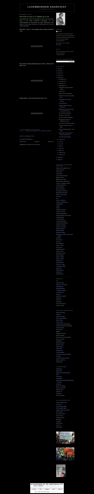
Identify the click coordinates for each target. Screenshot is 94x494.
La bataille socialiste (61, 290)
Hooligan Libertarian (61, 209)
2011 (59, 75)
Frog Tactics (59, 376)
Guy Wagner (59, 378)
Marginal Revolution (61, 333)
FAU (57, 198)
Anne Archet (59, 171)
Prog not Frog (59, 415)
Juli (60, 141)
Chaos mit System (60, 316)
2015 (59, 68)
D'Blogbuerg (59, 369)
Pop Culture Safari (60, 413)
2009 (59, 157)
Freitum (58, 207)
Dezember (61, 79)
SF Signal (58, 421)
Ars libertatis (59, 173)
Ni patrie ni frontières (61, 296)
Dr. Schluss (59, 404)
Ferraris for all (59, 322)
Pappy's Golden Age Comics (63, 410)
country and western (31, 130)
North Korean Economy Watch (63, 337)
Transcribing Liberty (61, 266)
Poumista (58, 299)
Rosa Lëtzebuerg (60, 395)
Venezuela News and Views (62, 358)
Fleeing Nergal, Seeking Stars (63, 324)
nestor (60, 31)
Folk (39, 130)
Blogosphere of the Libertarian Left (47, 487)
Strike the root (59, 260)
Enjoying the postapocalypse (63, 372)
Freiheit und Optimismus (62, 202)
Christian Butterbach (61, 185)
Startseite (37, 141)
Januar (61, 154)
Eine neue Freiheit (60, 189)
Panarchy (58, 241)
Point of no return (60, 339)
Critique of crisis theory (61, 284)
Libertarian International (62, 223)
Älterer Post (51, 141)
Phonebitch (59, 393)
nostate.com (59, 272)
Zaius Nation (59, 427)
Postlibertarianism (60, 249)
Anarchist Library (60, 170)
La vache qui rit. (60, 292)
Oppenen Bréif (59, 389)
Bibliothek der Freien (61, 179)
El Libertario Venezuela (61, 190)
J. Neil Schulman (60, 219)
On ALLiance (59, 239)
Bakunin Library (60, 177)
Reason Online (59, 251)
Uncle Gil (58, 425)
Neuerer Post (23, 141)
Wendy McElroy (60, 270)
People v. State (59, 245)
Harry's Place (59, 329)
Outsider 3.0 (59, 391)
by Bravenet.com (54, 491)
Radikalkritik (59, 341)
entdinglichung (59, 286)
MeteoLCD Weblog (60, 386)
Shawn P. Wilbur (60, 256)
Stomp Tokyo (59, 423)
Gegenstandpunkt (60, 288)
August (61, 139)
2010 (59, 77)
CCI (57, 281)
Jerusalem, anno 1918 (64, 115)
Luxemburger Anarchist (47, 7)
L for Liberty (59, 382)
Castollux (58, 314)
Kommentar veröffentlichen (26, 139)
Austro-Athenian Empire (62, 175)
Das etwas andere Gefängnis (66, 117)
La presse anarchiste (61, 221)
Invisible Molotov (60, 217)
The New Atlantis (60, 352)
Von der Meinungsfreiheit (65, 113)
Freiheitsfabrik (59, 204)
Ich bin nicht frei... (63, 103)
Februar (61, 152)
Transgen (58, 356)
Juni (60, 143)
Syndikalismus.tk (60, 262)
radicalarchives (59, 273)
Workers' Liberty (60, 305)
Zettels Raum (59, 362)
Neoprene (58, 294)
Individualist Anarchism (61, 213)
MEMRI (58, 331)
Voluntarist (58, 268)
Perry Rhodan (59, 412)
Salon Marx (59, 301)
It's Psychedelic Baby (61, 408)
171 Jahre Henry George (65, 136)
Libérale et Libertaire (61, 226)
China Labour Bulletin (61, 318)
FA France (58, 196)
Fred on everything (60, 200)
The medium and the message (63, 354)
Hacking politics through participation (65, 380)
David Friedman (60, 187)
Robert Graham (60, 255)
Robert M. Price (60, 344)
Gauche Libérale (60, 327)
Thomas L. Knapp (60, 264)
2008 (59, 159)
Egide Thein (59, 370)
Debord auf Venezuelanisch (65, 93)
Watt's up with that (60, 360)
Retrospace (59, 419)
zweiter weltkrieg (46, 130)
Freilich (58, 206)
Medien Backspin (60, 335)
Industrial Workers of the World (63, 215)
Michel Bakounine (60, 228)
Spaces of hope (60, 258)
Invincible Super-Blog (61, 406)
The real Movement (60, 303)
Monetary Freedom (60, 232)
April (60, 148)
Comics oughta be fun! (61, 402)
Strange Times (59, 350)
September (62, 85)
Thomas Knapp (50, 486)
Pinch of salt (59, 247)
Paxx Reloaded (59, 243)
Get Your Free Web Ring (42, 491)
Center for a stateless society (63, 183)
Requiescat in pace (60, 253)
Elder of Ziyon (59, 320)
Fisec (57, 374)
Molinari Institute (60, 230)
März (60, 150)
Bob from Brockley (60, 312)
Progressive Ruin (60, 417)
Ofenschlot (58, 298)
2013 (59, 70)
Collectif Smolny (60, 282)
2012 (59, 73)
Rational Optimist (60, 343)
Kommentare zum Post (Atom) (32, 144)
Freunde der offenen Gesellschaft (64, 325)
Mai (60, 146)
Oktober (61, 83)
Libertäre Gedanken (61, 225)
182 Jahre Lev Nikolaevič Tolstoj (66, 123)
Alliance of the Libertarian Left (63, 168)
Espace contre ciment (61, 194)
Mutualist (58, 238)
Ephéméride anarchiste (61, 192)
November (61, 81)
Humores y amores (60, 211)
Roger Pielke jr (59, 346)
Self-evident (59, 348)
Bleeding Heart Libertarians (62, 181)
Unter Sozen (62, 91)
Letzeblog (58, 384)
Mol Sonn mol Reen (61, 387)
